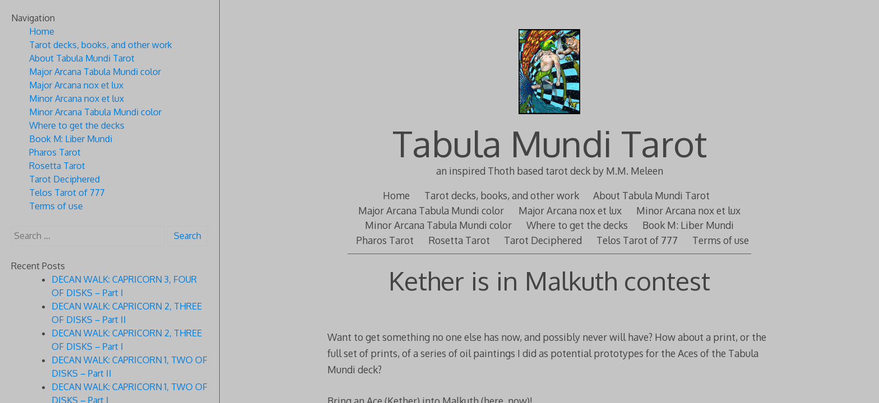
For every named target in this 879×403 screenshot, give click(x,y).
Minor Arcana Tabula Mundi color (438, 225)
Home (396, 195)
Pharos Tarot (385, 240)
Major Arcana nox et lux (570, 210)
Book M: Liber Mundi (688, 225)
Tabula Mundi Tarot (549, 143)
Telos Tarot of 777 (637, 240)
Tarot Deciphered (543, 240)
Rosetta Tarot (459, 240)
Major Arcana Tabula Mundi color (431, 210)
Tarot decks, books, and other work (501, 195)
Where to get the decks (577, 225)
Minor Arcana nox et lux (688, 210)
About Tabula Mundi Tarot (651, 195)
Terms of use (720, 240)
